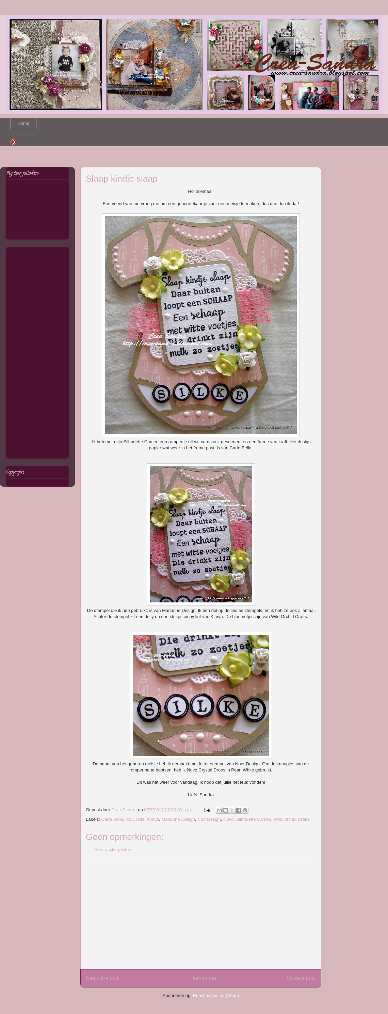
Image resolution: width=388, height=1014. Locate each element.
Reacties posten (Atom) (216, 995)
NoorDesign (209, 819)
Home (24, 123)
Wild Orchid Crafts (291, 819)
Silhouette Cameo (253, 819)
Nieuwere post (103, 978)
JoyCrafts (135, 819)
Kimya (153, 819)
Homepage (203, 978)
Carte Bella (112, 819)
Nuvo (228, 819)
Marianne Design (178, 819)
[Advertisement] (201, 916)
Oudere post (301, 978)
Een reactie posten (112, 849)
